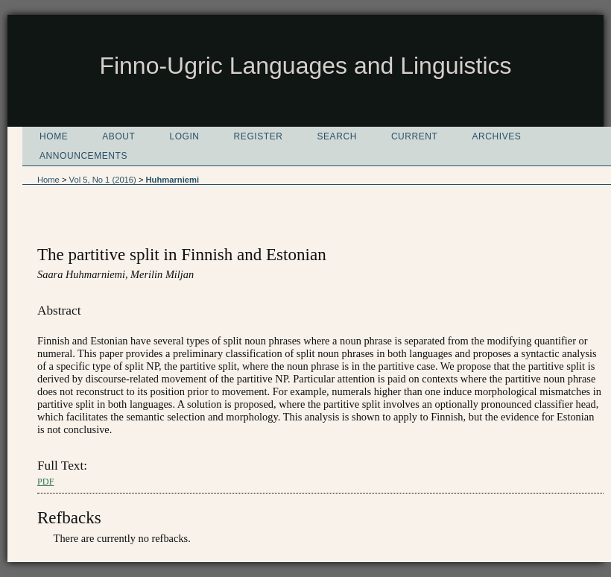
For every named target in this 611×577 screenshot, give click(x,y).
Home (53, 136)
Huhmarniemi (173, 179)
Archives (497, 136)
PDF (45, 481)
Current (414, 136)
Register (258, 136)
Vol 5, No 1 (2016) (102, 179)
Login (184, 136)
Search (336, 136)
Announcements (83, 156)
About (118, 136)
